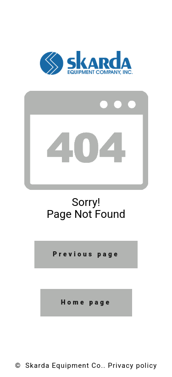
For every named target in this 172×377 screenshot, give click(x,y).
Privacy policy (132, 365)
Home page (86, 302)
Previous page (86, 254)
